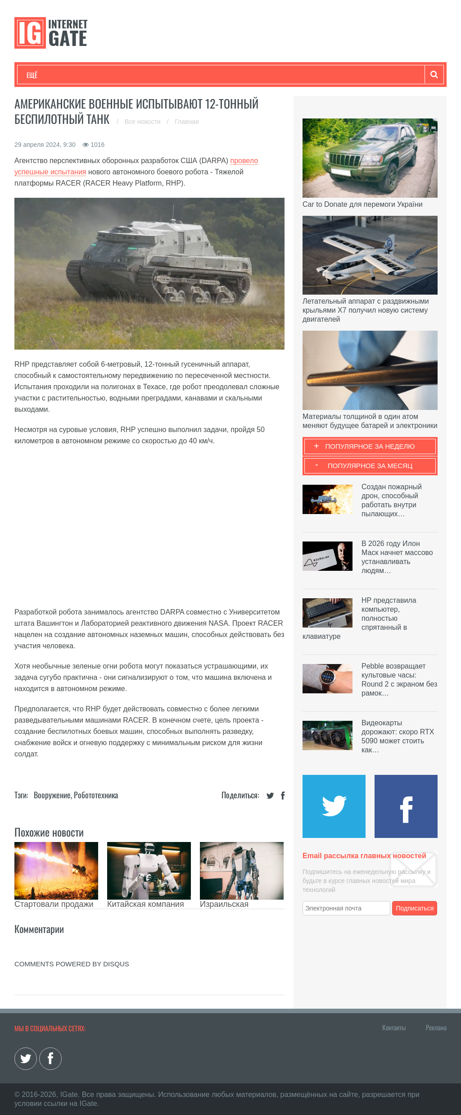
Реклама (436, 1027)
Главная (187, 121)
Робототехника (96, 795)
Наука (174, 75)
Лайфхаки (215, 75)
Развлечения (91, 75)
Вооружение (52, 795)
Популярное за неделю (370, 446)
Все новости (144, 121)
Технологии (43, 75)
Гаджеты (299, 75)
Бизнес (137, 75)
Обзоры (258, 75)
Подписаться (415, 908)
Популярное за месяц (370, 465)
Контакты (394, 1027)
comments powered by (71, 964)
